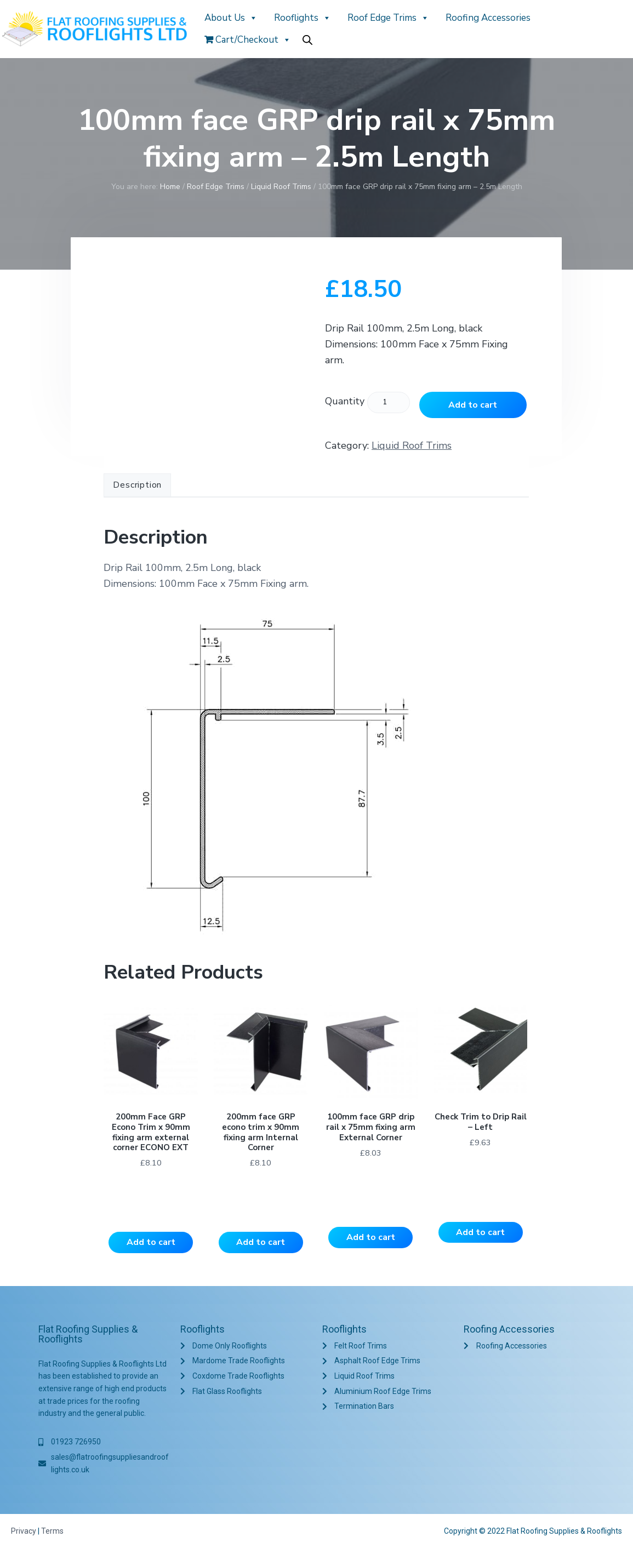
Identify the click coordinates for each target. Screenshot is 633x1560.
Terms (52, 1532)
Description (137, 485)
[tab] (137, 485)
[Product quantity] (388, 402)
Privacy (23, 1532)
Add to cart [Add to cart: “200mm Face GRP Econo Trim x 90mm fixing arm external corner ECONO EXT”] (151, 1243)
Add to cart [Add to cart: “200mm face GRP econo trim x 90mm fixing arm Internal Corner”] (260, 1243)
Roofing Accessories (488, 18)
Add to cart (472, 405)
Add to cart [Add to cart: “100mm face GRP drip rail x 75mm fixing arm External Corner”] (370, 1238)
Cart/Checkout (247, 39)
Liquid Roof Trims (281, 186)
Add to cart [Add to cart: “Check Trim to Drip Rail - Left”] (480, 1233)
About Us (231, 18)
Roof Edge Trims (388, 18)
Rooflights (302, 18)
